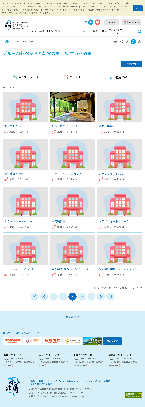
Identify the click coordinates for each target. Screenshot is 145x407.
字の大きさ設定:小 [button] (127, 41)
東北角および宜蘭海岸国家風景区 (13, 386)
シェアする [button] (121, 41)
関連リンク (44, 381)
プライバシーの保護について (67, 381)
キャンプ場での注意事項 (98, 381)
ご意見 (32, 381)
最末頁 (110, 297)
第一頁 (35, 297)
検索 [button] (139, 32)
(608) (121, 77)
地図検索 (132, 63)
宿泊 (24, 41)
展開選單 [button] (71, 317)
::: (86, 22)
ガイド (15, 41)
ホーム (7, 41)
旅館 (31, 41)
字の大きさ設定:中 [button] (133, 41)
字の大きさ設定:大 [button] (139, 41)
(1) (75, 77)
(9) (28, 77)
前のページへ (44, 297)
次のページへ (101, 297)
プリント (115, 41)
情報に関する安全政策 (41, 384)
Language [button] (110, 22)
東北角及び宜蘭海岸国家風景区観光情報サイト (16, 25)
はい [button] (138, 8)
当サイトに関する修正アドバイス (22, 333)
